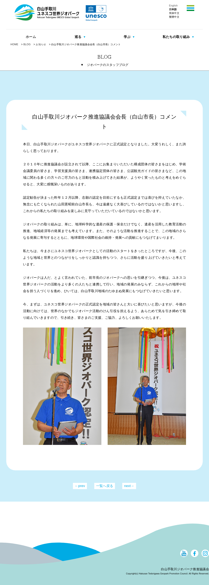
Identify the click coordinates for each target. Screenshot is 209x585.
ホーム (31, 37)
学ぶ (127, 37)
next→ (129, 486)
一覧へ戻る (104, 486)
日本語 (173, 9)
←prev (80, 486)
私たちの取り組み (177, 37)
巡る (78, 37)
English (173, 5)
